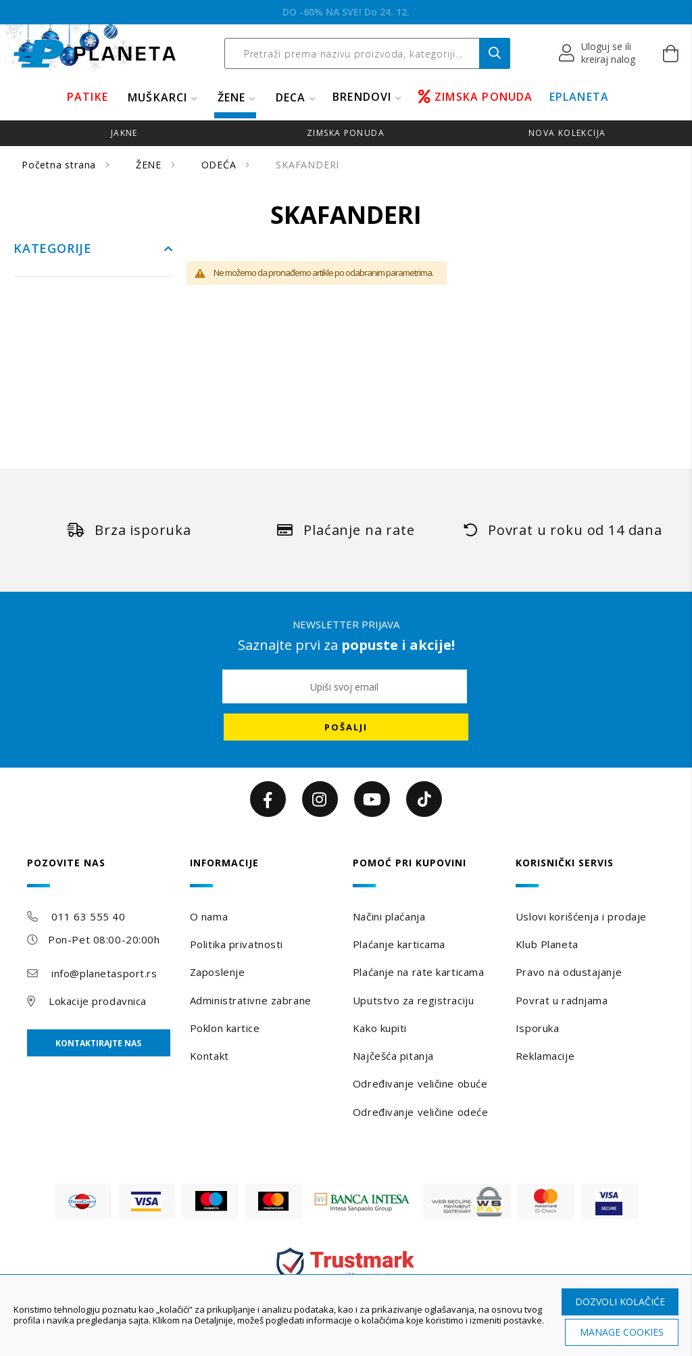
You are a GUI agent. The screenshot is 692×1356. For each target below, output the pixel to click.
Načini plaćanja (389, 916)
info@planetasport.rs (104, 973)
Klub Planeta (547, 944)
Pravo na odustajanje (569, 972)
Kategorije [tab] (53, 249)
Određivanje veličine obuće (420, 1083)
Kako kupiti (380, 1028)
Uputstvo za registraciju (413, 1000)
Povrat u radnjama (562, 1000)
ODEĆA (220, 164)
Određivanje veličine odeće (421, 1112)
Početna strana (60, 164)
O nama (209, 916)
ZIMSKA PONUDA (475, 96)
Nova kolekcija (567, 133)
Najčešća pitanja (393, 1055)
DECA (291, 97)
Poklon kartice (225, 1028)
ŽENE (232, 97)
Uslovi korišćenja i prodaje (581, 916)
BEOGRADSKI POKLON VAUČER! (346, 11)
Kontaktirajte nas (98, 1043)
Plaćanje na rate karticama (419, 972)
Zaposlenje (217, 972)
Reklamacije (545, 1055)
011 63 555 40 (88, 916)
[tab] (101, 872)
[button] (598, 53)
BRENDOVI (362, 96)
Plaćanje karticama (399, 944)
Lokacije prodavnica (98, 1001)
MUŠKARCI (158, 97)
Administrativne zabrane (251, 1000)
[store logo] (95, 54)
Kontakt (209, 1055)
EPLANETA (579, 96)
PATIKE (87, 96)
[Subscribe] (346, 727)
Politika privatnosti (236, 944)
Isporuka (537, 1028)
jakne (124, 133)
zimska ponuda (346, 133)
